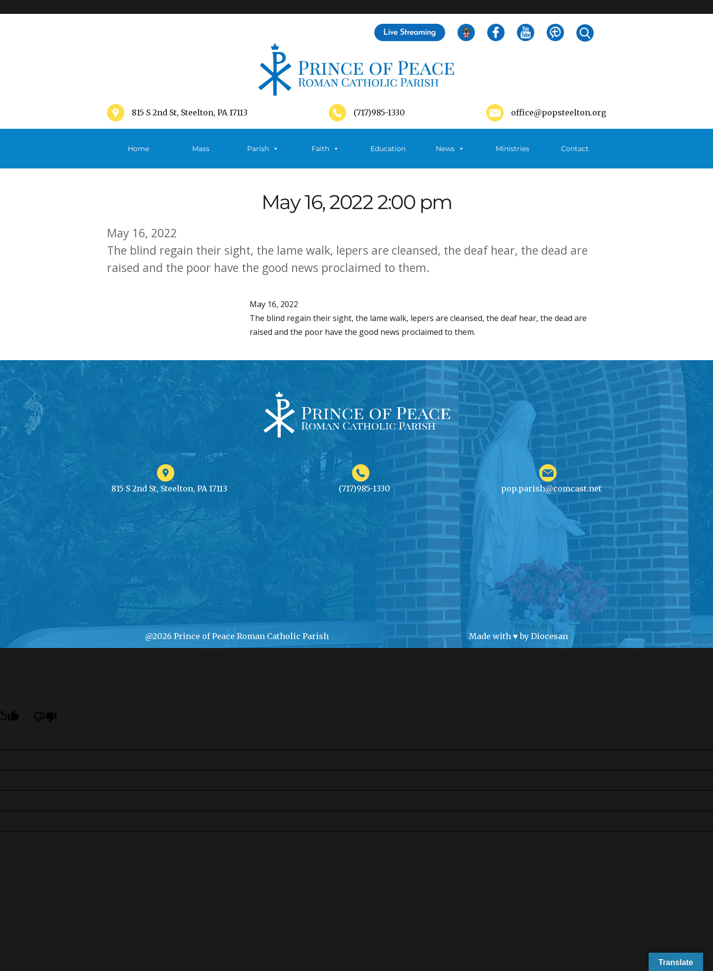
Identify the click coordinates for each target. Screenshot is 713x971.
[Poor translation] (45, 716)
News (450, 148)
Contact (575, 148)
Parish (263, 148)
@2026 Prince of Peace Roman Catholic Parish (237, 636)
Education (388, 148)
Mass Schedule (200, 156)
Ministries (512, 156)
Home (138, 148)
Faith (325, 148)
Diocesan (549, 636)
